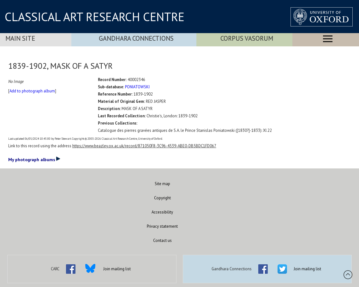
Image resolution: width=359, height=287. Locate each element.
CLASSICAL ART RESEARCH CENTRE (94, 17)
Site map (162, 183)
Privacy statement (162, 226)
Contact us (162, 240)
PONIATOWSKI (137, 87)
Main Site (20, 38)
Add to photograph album (32, 91)
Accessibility (162, 212)
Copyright (162, 198)
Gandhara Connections (136, 38)
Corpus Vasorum (246, 38)
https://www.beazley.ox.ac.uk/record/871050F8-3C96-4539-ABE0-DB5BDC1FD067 (144, 146)
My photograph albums (34, 159)
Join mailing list (117, 269)
